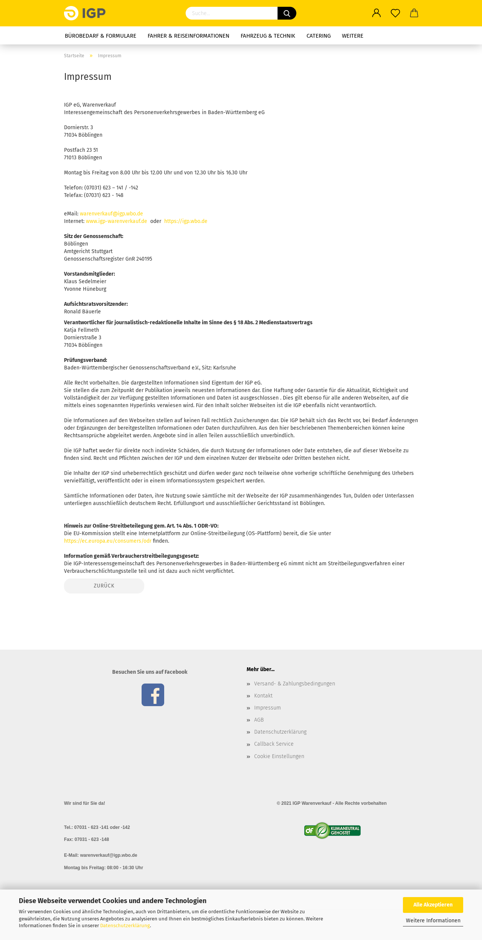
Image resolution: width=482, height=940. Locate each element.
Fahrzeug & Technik (268, 35)
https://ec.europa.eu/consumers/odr (107, 541)
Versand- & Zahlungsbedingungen (294, 684)
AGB (259, 720)
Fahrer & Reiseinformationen (188, 35)
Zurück (104, 586)
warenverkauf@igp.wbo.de (111, 214)
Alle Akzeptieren (433, 905)
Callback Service (274, 744)
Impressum (267, 708)
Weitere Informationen (433, 920)
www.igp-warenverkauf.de (116, 221)
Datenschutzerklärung (125, 925)
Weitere (352, 35)
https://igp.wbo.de (185, 221)
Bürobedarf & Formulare (100, 35)
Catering (319, 35)
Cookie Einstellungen (279, 756)
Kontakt (263, 696)
